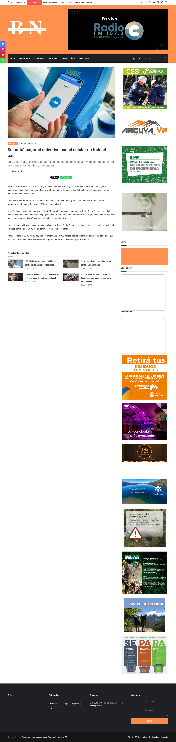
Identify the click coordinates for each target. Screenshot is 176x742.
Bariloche (23, 58)
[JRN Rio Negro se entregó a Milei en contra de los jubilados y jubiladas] (15, 264)
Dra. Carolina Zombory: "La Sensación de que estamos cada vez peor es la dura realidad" (97, 278)
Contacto (135, 695)
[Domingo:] (15, 277)
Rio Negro (38, 58)
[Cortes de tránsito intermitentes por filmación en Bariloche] (71, 264)
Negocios (52, 58)
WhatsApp (66, 177)
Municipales (12, 144)
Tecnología (67, 58)
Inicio (12, 58)
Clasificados (154, 737)
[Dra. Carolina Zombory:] (71, 277)
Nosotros (94, 695)
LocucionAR (62, 737)
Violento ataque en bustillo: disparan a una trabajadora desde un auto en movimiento (76, 2)
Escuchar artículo (28, 144)
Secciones (84, 58)
